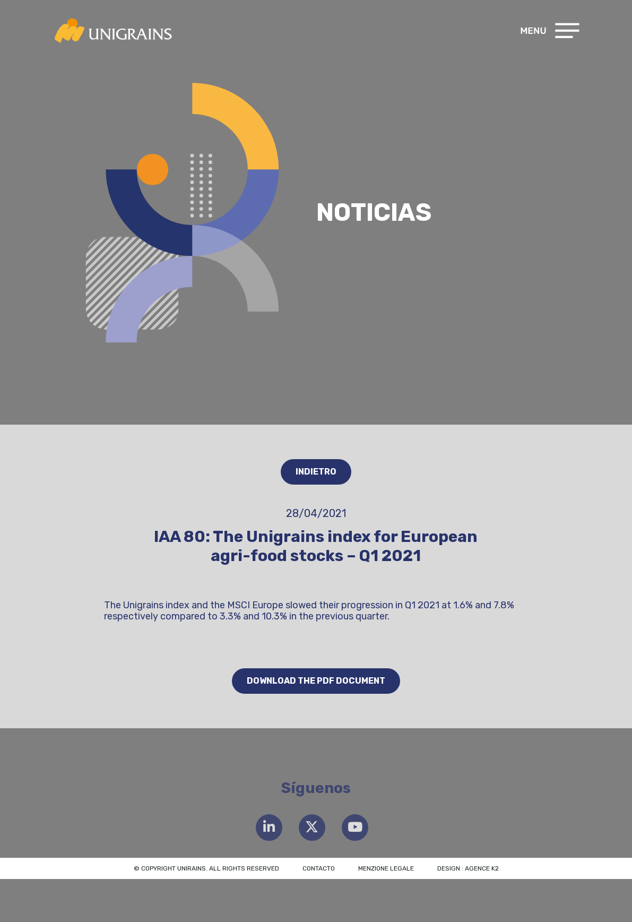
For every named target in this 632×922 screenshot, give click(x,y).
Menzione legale (386, 868)
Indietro (316, 472)
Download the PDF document (316, 681)
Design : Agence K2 (468, 868)
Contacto (318, 868)
